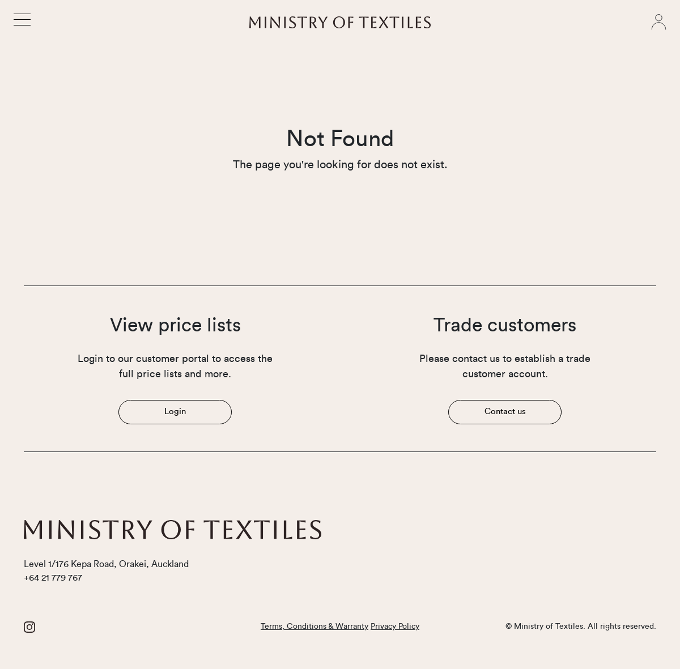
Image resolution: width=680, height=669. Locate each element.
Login (175, 411)
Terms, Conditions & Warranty (314, 626)
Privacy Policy (395, 626)
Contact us (505, 411)
